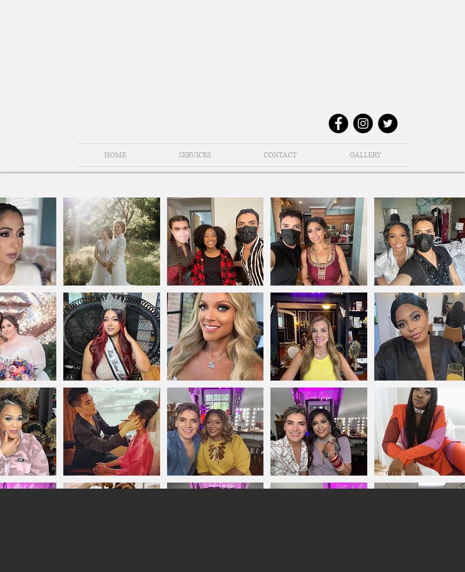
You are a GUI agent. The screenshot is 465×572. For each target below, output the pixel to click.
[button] (365, 155)
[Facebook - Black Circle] (338, 123)
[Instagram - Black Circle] (363, 123)
